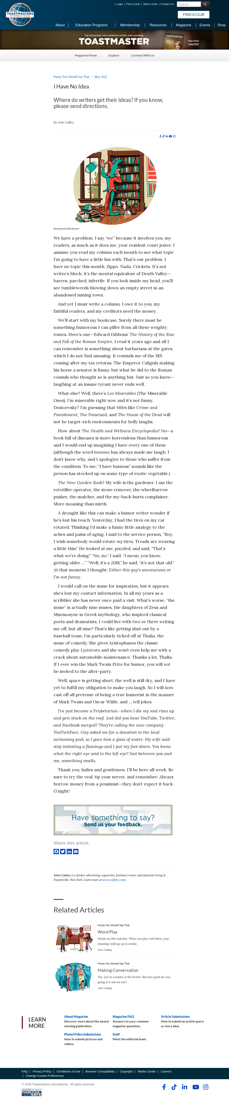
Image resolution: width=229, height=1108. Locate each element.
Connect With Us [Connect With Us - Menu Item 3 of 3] (143, 55)
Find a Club (133, 4)
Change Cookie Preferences (45, 1075)
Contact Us (167, 4)
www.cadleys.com (114, 879)
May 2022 (100, 76)
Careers (166, 1071)
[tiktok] (163, 136)
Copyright (126, 1071)
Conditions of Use (68, 1071)
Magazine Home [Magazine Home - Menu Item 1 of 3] (86, 55)
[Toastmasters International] (19, 14)
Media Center (147, 1071)
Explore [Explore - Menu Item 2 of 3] (114, 55)
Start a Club (150, 4)
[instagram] (174, 136)
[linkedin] (167, 136)
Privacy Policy (42, 1071)
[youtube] (170, 136)
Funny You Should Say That (71, 76)
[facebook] (160, 136)
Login (119, 4)
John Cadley (66, 122)
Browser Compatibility (100, 1071)
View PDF (193, 43)
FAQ (25, 1071)
